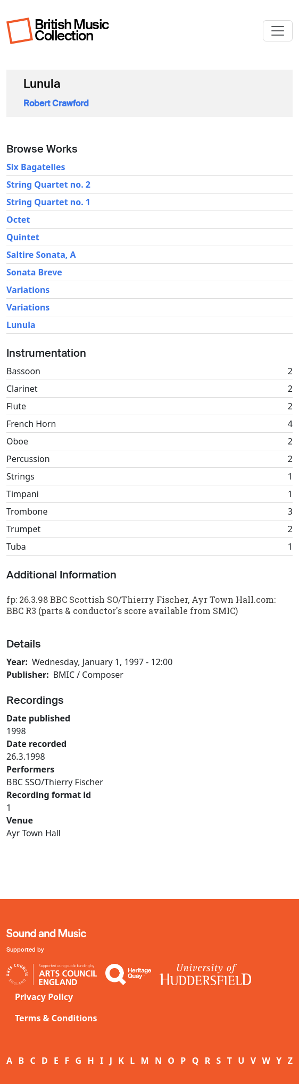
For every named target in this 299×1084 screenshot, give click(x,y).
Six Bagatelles (35, 167)
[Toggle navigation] (278, 30)
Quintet (22, 237)
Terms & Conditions (56, 1018)
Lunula (21, 325)
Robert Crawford (56, 103)
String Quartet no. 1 (48, 202)
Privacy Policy (44, 997)
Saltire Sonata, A (41, 255)
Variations (27, 290)
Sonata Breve (34, 272)
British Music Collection (72, 30)
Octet (18, 219)
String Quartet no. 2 (48, 184)
